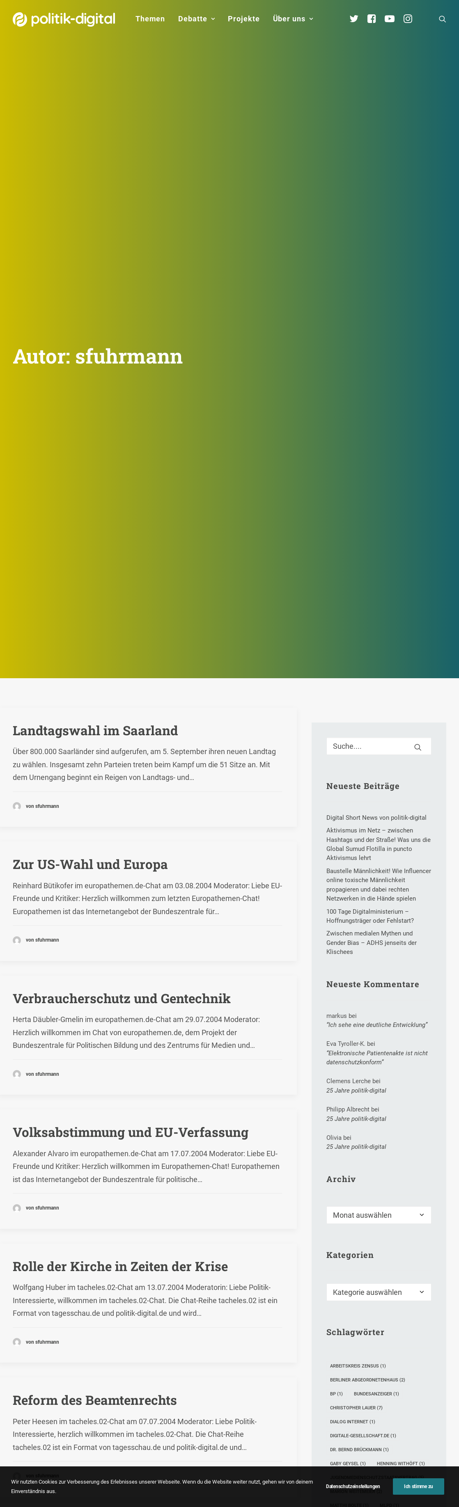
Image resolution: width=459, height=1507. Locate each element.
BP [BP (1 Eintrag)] (336, 1240)
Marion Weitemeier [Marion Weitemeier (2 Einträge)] (356, 1337)
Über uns (293, 18)
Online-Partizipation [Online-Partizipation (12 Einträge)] (359, 1365)
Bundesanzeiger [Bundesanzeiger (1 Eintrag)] (376, 1240)
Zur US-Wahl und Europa (90, 710)
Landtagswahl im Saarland (95, 576)
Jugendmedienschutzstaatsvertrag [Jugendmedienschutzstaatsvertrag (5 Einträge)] (377, 1323)
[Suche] (378, 592)
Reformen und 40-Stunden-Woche (117, 1380)
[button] (442, 19)
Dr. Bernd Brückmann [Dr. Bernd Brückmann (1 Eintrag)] (359, 1296)
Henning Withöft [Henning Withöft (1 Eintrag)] (401, 1310)
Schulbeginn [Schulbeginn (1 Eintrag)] (399, 1379)
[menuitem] (150, 19)
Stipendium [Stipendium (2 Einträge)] (382, 1393)
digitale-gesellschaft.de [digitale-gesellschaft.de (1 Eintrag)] (363, 1282)
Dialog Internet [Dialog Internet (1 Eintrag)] (352, 1268)
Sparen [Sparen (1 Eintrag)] (342, 1393)
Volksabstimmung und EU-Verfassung (130, 978)
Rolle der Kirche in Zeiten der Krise (120, 1112)
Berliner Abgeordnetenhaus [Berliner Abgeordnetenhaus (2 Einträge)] (367, 1226)
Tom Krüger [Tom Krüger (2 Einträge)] (347, 1407)
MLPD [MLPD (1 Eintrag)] (389, 1351)
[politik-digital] (64, 19)
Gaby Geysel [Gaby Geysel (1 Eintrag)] (348, 1310)
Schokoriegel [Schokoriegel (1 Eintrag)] (350, 1379)
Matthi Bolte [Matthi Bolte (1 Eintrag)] (349, 1351)
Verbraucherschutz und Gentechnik (122, 844)
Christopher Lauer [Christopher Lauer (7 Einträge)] (356, 1254)
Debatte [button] (196, 18)
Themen (150, 18)
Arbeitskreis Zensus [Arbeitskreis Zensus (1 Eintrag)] (358, 1212)
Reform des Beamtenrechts (95, 1245)
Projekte (243, 18)
